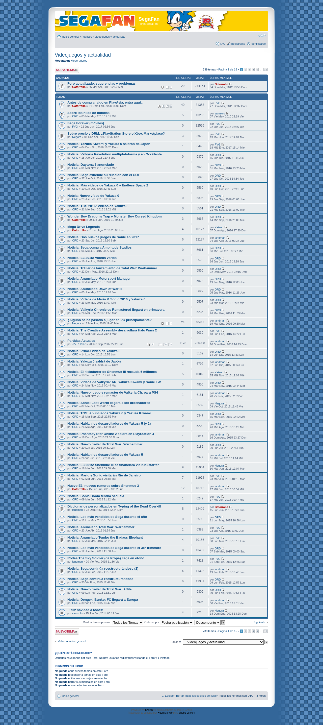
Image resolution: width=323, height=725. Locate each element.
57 (160, 344)
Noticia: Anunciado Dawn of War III (94, 289)
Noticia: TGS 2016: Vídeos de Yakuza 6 (97, 206)
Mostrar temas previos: (113, 622)
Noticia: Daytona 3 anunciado (90, 164)
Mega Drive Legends (83, 227)
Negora (76, 136)
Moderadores (79, 60)
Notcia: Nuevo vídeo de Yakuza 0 (93, 196)
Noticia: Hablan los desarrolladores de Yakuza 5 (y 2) (109, 423)
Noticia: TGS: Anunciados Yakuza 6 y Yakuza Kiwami (109, 413)
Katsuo (219, 227)
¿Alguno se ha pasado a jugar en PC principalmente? (109, 320)
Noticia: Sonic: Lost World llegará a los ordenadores (108, 403)
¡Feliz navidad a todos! (85, 610)
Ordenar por (168, 622)
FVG (218, 103)
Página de (227, 69)
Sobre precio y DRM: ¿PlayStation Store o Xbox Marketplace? (116, 133)
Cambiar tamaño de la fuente (262, 35)
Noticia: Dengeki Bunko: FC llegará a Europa (102, 599)
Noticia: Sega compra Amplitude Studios (99, 247)
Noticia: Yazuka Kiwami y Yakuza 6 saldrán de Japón (108, 144)
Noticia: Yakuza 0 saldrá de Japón (94, 361)
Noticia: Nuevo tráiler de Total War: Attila (99, 589)
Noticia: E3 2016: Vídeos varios (92, 258)
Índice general (70, 36)
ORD (75, 116)
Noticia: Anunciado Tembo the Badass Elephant (105, 537)
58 (165, 344)
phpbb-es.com (187, 712)
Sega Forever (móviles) (85, 123)
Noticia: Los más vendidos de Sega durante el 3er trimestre (114, 548)
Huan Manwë (165, 712)
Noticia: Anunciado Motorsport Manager (99, 278)
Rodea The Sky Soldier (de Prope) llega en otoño (105, 558)
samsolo (220, 113)
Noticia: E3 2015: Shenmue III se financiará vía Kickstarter (113, 465)
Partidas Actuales (81, 341)
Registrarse (238, 43)
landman (220, 237)
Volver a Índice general (72, 641)
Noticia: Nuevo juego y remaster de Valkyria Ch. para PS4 (112, 392)
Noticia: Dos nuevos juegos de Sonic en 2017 (103, 237)
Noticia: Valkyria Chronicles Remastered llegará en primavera (116, 309)
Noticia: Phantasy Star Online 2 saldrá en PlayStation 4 (110, 434)
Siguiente (259, 622)
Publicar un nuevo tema (67, 70)
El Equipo (168, 695)
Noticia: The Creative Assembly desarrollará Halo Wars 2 (112, 330)
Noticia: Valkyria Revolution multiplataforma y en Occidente (114, 154)
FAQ (222, 43)
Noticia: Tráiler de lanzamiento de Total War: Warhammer (112, 268)
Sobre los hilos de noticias (88, 113)
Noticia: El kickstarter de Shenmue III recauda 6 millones (112, 372)
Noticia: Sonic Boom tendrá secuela (95, 496)
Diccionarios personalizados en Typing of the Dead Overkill (114, 506)
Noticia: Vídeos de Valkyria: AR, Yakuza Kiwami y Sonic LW (114, 382)
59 (170, 344)
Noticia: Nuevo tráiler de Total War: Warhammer (105, 444)
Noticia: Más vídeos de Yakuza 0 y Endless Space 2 (107, 185)
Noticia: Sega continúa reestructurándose (100, 579)
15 (265, 69)
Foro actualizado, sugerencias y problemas (101, 83)
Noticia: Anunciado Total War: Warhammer (100, 527)
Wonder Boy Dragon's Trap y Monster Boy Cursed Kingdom (114, 216)
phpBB (149, 710)
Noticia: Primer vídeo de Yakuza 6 (93, 351)
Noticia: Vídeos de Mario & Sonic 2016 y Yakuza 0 (106, 299)
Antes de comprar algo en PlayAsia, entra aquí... (105, 102)
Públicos (87, 36)
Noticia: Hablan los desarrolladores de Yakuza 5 (105, 454)
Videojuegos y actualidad (109, 36)
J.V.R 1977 (79, 344)
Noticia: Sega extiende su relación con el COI (103, 175)
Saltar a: (176, 641)
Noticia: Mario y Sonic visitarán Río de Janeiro (104, 475)
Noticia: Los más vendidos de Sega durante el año (107, 517)
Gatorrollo (79, 86)
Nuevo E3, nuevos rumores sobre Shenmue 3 (103, 486)
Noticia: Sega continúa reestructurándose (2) (102, 568)
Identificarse (258, 43)
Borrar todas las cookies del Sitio (196, 695)
